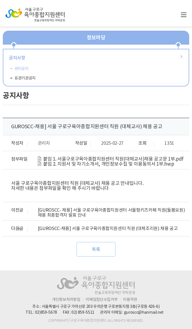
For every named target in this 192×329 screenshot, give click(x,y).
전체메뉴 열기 (183, 15)
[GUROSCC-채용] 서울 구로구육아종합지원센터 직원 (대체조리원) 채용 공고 (108, 228)
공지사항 (17, 58)
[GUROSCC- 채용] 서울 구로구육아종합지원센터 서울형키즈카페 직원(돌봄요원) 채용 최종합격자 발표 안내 (111, 212)
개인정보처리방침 (66, 299)
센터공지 (21, 68)
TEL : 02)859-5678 (41, 312)
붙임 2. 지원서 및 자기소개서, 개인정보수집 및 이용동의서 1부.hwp (108, 164)
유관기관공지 (25, 78)
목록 (96, 249)
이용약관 (130, 299)
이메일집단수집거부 (101, 299)
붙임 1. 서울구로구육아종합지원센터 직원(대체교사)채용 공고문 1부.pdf (113, 159)
